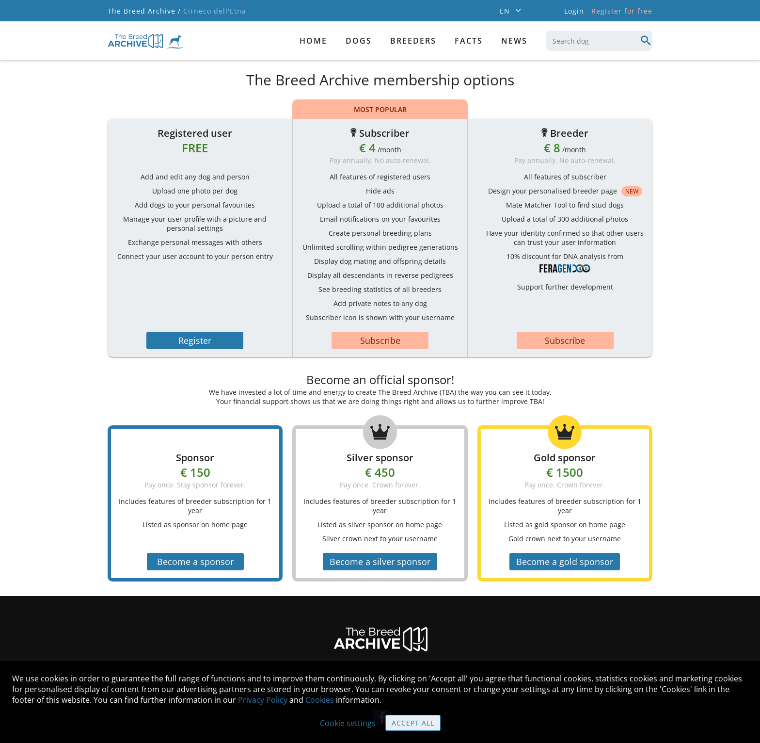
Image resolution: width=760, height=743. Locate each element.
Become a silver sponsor (380, 561)
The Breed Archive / (144, 11)
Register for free (621, 11)
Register (194, 340)
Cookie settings (348, 723)
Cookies (319, 700)
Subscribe (380, 340)
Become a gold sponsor (564, 561)
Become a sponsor (195, 561)
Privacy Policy (262, 700)
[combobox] (599, 41)
